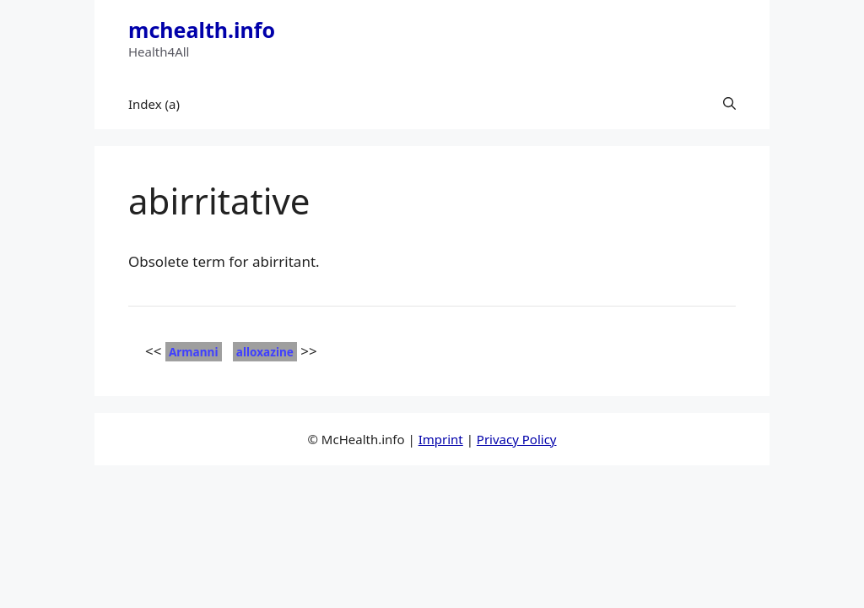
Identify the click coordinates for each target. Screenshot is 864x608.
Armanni (194, 352)
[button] (729, 104)
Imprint (440, 439)
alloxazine (265, 352)
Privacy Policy (517, 439)
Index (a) (154, 103)
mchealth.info (201, 29)
